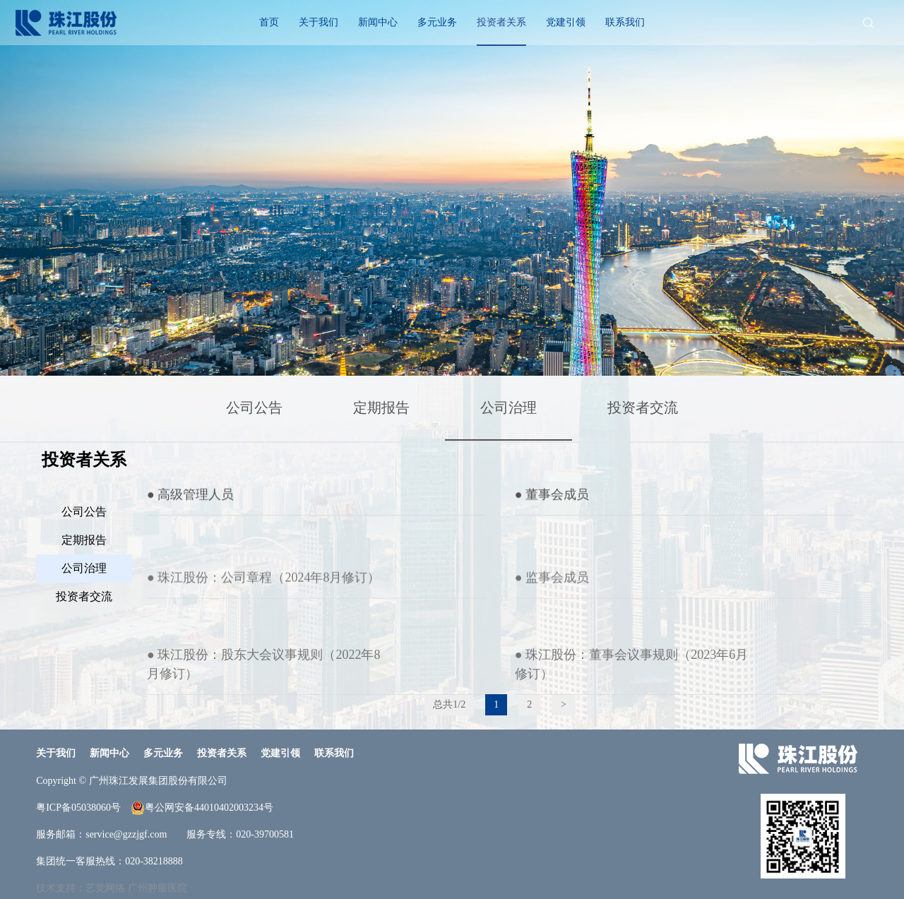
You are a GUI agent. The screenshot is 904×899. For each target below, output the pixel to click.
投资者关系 (501, 22)
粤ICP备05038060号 (78, 807)
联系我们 (625, 22)
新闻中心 (378, 22)
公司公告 (254, 407)
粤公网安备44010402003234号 (202, 808)
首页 (269, 22)
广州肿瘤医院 (157, 888)
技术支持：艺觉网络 (80, 888)
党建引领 (565, 22)
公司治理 (508, 407)
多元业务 (437, 22)
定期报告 (381, 407)
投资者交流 (642, 407)
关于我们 (318, 22)
